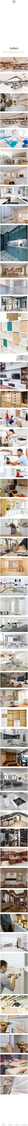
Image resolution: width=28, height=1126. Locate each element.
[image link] (14, 2)
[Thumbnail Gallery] (14, 64)
